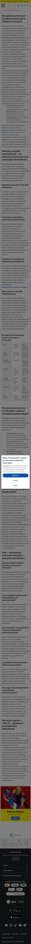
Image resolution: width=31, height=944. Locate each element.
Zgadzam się (15, 475)
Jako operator (6, 466)
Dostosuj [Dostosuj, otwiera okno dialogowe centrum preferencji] (15, 480)
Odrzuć (15, 485)
